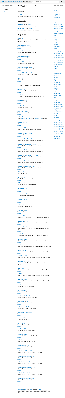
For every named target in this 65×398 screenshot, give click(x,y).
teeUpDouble (20, 279)
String (28, 45)
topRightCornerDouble (22, 312)
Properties (57, 21)
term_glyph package (9, 1)
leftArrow (19, 171)
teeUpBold (19, 273)
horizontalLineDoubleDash (23, 138)
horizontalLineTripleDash (23, 161)
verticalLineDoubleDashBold (24, 356)
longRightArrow (21, 194)
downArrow (20, 100)
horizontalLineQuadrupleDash (24, 149)
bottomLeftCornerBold (22, 50)
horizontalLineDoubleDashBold (24, 144)
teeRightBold (20, 256)
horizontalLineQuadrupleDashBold (25, 155)
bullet (18, 78)
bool (22, 38)
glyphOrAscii (20, 389)
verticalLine (20, 334)
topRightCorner (21, 301)
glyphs (19, 116)
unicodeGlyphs (20, 28)
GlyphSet (19, 14)
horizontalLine (20, 122)
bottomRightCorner (21, 62)
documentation (18, 1)
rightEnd (19, 204)
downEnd (19, 105)
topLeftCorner (20, 284)
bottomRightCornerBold (23, 67)
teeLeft (19, 233)
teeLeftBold (20, 239)
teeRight (19, 250)
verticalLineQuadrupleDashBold (24, 367)
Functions (57, 136)
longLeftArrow (20, 188)
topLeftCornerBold (21, 290)
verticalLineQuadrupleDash (23, 361)
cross (18, 83)
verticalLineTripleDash (22, 372)
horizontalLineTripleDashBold (24, 166)
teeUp (18, 268)
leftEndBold (20, 183)
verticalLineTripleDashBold (23, 378)
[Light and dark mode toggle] (62, 2)
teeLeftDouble (20, 244)
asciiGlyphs (20, 24)
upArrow (19, 318)
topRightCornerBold (22, 306)
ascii (18, 38)
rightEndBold (20, 210)
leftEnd (19, 177)
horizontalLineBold (21, 128)
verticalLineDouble (21, 345)
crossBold (19, 89)
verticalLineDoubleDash (22, 351)
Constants (57, 14)
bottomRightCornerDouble (23, 72)
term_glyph (4, 11)
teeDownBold (20, 221)
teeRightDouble (21, 261)
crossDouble (20, 95)
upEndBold (19, 328)
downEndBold (20, 111)
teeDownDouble (21, 227)
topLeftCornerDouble (22, 295)
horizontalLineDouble (22, 133)
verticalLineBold (21, 339)
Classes (56, 9)
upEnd (18, 323)
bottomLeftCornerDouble (23, 56)
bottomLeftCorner (21, 45)
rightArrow (19, 199)
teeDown (19, 216)
